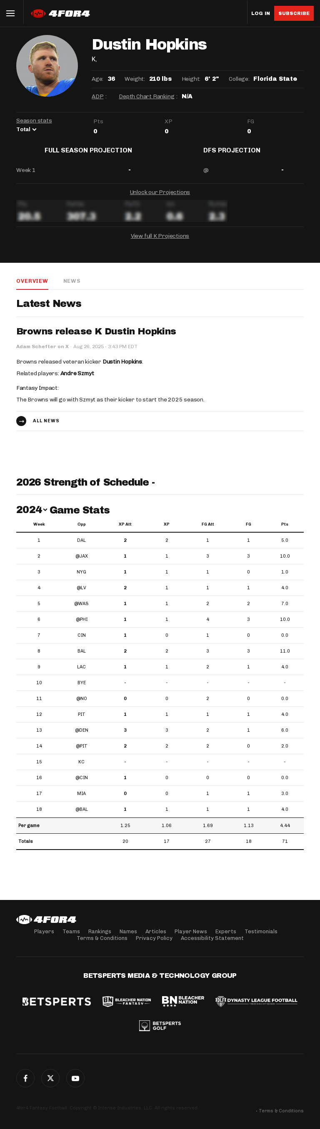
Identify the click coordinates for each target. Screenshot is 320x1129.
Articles (155, 931)
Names (128, 931)
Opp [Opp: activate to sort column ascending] (82, 530)
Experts (225, 931)
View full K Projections (160, 242)
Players (44, 931)
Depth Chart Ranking (146, 96)
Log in (260, 13)
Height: (191, 78)
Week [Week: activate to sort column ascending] (39, 530)
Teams (71, 931)
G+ (75, 1078)
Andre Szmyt (77, 380)
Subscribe (294, 13)
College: (239, 78)
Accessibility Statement (212, 938)
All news (46, 427)
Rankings (99, 931)
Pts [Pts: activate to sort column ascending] (284, 530)
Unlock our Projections (160, 198)
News (71, 287)
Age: (97, 78)
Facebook (25, 1078)
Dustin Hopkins (122, 368)
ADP (97, 96)
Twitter (50, 1078)
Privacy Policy (154, 938)
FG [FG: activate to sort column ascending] (248, 530)
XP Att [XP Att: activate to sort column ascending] (125, 530)
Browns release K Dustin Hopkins (96, 338)
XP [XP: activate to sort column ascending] (167, 530)
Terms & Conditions (102, 938)
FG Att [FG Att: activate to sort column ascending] (208, 530)
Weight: (135, 78)
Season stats (34, 120)
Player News (191, 931)
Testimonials (261, 931)
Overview (32, 287)
